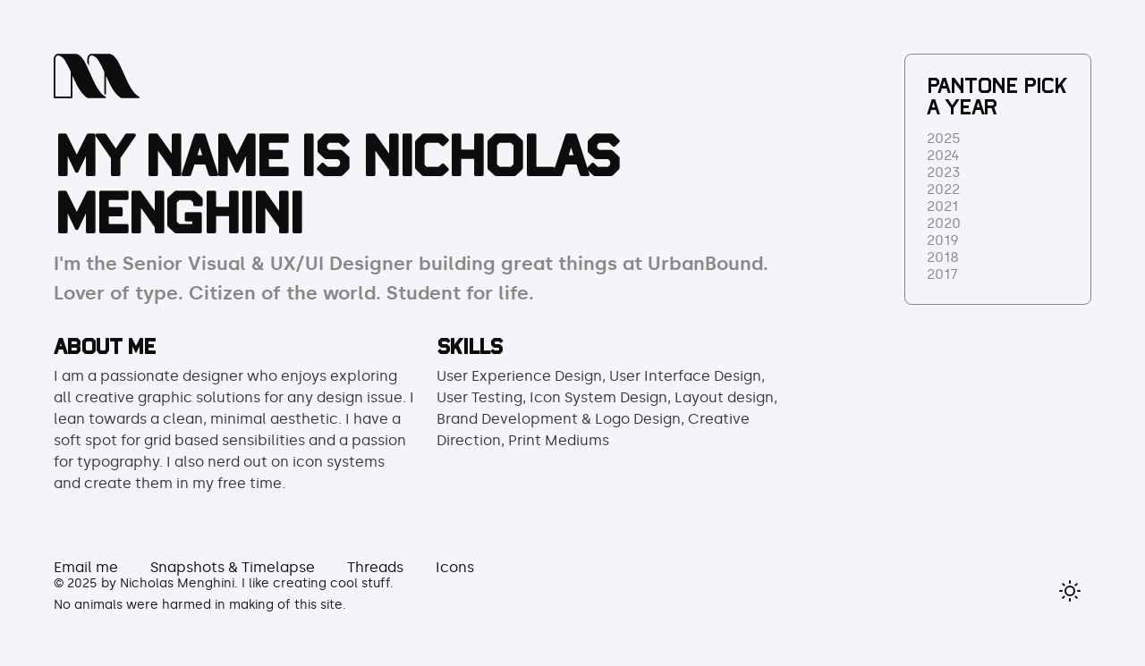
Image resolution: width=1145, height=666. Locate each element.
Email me (86, 567)
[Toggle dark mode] (1069, 590)
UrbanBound (705, 263)
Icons (455, 567)
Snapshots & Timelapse (232, 567)
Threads (375, 567)
